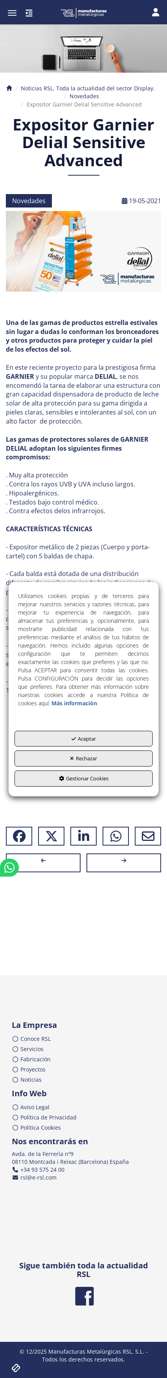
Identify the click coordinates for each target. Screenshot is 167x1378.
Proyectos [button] (29, 1069)
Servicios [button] (28, 1049)
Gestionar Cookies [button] (83, 778)
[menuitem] (83, 1039)
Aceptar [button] (84, 738)
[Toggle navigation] (155, 13)
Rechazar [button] (83, 758)
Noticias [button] (27, 1079)
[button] (83, 12)
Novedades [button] (29, 200)
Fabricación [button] (31, 1059)
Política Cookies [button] (36, 1127)
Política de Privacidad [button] (44, 1117)
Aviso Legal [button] (31, 1107)
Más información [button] (74, 703)
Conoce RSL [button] (31, 1038)
